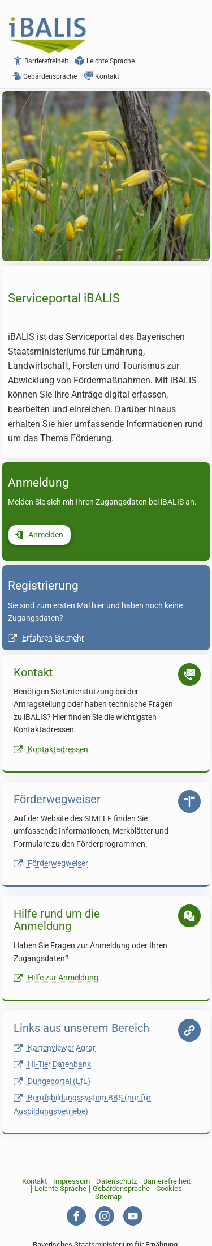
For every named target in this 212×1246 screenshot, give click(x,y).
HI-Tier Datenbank (52, 1064)
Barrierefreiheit (40, 61)
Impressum (71, 1181)
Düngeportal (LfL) (52, 1081)
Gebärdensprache (45, 76)
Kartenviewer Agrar (55, 1048)
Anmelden (39, 534)
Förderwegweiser (51, 863)
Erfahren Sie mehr (46, 638)
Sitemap (108, 1196)
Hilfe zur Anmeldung (56, 978)
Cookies (169, 1188)
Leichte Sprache (105, 61)
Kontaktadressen (51, 749)
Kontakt (101, 76)
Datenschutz (116, 1181)
